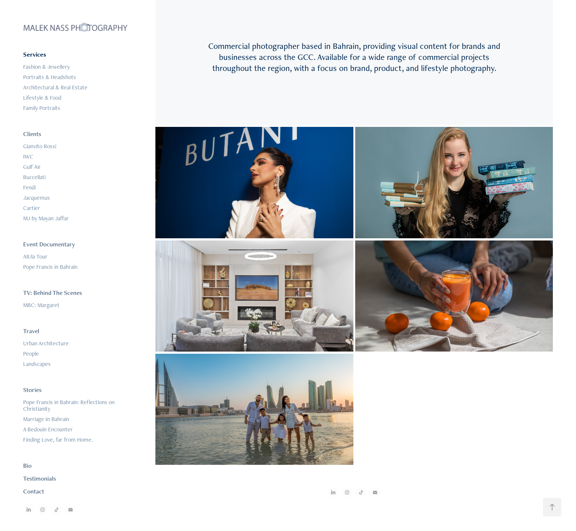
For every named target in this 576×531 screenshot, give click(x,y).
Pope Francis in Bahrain (50, 267)
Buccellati (34, 177)
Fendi (29, 187)
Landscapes (37, 364)
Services (34, 54)
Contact (33, 491)
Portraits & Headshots (49, 77)
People (31, 353)
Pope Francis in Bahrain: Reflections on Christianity (69, 405)
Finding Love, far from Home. (58, 439)
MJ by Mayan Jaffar (46, 218)
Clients (32, 134)
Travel (31, 331)
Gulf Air (32, 167)
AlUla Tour (35, 256)
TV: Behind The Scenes (52, 293)
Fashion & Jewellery (46, 67)
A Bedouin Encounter (48, 429)
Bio (27, 465)
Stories (32, 390)
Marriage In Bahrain (46, 419)
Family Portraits (41, 108)
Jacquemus (36, 198)
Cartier (31, 208)
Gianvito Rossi (39, 146)
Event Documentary (49, 244)
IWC (28, 156)
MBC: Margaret (41, 305)
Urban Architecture (46, 343)
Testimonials (39, 478)
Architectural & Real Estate (55, 87)
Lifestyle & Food (42, 97)
